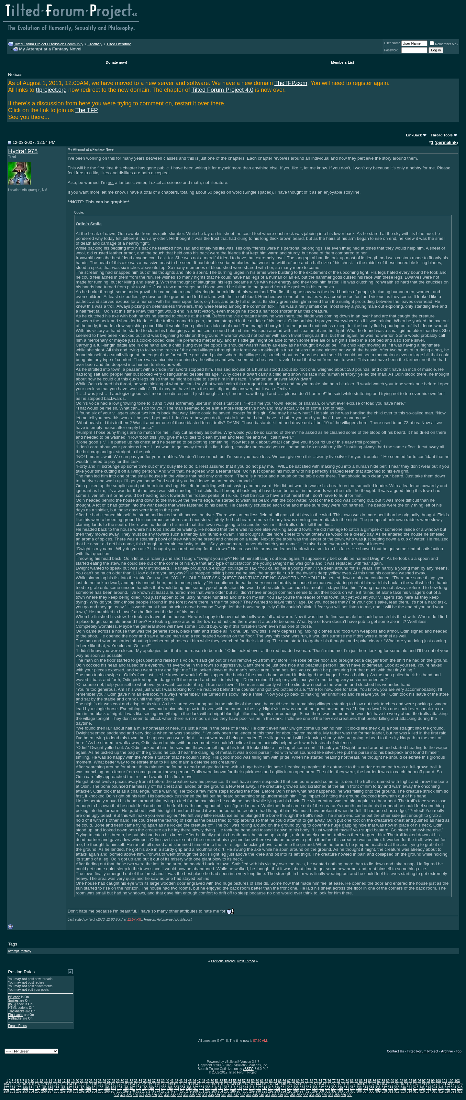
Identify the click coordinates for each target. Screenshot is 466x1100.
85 (370, 1081)
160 (359, 1084)
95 (414, 1081)
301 (327, 1091)
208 (201, 1088)
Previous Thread (223, 961)
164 (384, 1084)
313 (403, 1091)
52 (221, 1081)
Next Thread (246, 961)
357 (330, 1095)
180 (25, 1088)
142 (246, 1084)
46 (194, 1081)
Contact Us (395, 1051)
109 (37, 1084)
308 (371, 1091)
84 (365, 1081)
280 (195, 1091)
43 (181, 1081)
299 (315, 1091)
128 (157, 1084)
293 (277, 1091)
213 (233, 1088)
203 (170, 1088)
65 (280, 1081)
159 (353, 1084)
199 (145, 1088)
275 (164, 1091)
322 (460, 1091)
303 (340, 1091)
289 (252, 1091)
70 (302, 1081)
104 (6, 1084)
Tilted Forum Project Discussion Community (48, 44)
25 (100, 1081)
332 (173, 1095)
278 (182, 1091)
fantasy (26, 951)
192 (101, 1088)
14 (50, 1081)
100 (438, 1081)
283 (214, 1091)
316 (422, 1091)
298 (308, 1091)
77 (334, 1081)
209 (208, 1088)
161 (365, 1084)
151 (302, 1084)
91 (397, 1081)
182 (37, 1088)
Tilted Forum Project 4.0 (222, 90)
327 (141, 1095)
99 (433, 1081)
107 (25, 1084)
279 (189, 1091)
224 (302, 1088)
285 (226, 1091)
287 (239, 1091)
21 (81, 1081)
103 (457, 1081)
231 (346, 1088)
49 (208, 1081)
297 (302, 1091)
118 (94, 1084)
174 (447, 1084)
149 (290, 1084)
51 (216, 1081)
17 (64, 1081)
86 (374, 1081)
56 (239, 1081)
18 (68, 1081)
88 (383, 1081)
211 (220, 1088)
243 (422, 1088)
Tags (12, 944)
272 (145, 1091)
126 (145, 1084)
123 (126, 1084)
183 (44, 1088)
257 (50, 1091)
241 (409, 1088)
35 (145, 1081)
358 (337, 1095)
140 (233, 1084)
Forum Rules (17, 1026)
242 (415, 1088)
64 (275, 1081)
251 (12, 1091)
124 (132, 1084)
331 (167, 1095)
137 (214, 1084)
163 (378, 1084)
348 (274, 1095)
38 (158, 1081)
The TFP (86, 110)
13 (46, 1081)
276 (170, 1091)
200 (151, 1088)
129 (164, 1084)
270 (132, 1091)
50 (212, 1081)
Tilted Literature (118, 44)
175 (453, 1084)
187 (69, 1088)
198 (138, 1088)
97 (424, 1081)
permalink (446, 142)
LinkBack (414, 135)
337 (204, 1095)
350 (286, 1095)
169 (415, 1084)
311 (390, 1091)
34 (140, 1081)
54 (230, 1081)
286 (233, 1091)
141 (239, 1084)
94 (410, 1081)
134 (195, 1084)
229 (334, 1088)
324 (123, 1095)
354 (312, 1095)
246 (441, 1088)
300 (321, 1091)
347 (268, 1095)
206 (189, 1088)
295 (290, 1091)
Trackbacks (16, 1011)
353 (305, 1095)
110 (44, 1084)
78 (338, 1081)
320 (447, 1091)
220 (277, 1088)
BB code (14, 997)
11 (37, 1081)
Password (391, 50)
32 (131, 1081)
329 (154, 1095)
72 (311, 1081)
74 (320, 1081)
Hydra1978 (23, 151)
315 (415, 1091)
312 (397, 1091)
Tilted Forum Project (422, 1051)
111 (50, 1084)
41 (171, 1081)
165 (390, 1084)
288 (246, 1091)
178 (12, 1088)
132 (182, 1084)
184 (50, 1088)
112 (57, 1084)
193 (107, 1088)
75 (325, 1081)
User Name (392, 43)
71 (307, 1081)
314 (409, 1091)
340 (223, 1095)
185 (57, 1088)
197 (132, 1088)
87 (379, 1081)
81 (352, 1081)
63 (270, 1081)
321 (453, 1091)
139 (226, 1084)
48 (203, 1081)
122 (119, 1084)
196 (126, 1088)
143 (252, 1084)
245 (435, 1088)
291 (264, 1091)
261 (75, 1091)
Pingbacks (15, 1015)
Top (458, 1051)
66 (284, 1081)
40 (167, 1081)
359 (343, 1095)
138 (220, 1084)
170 (422, 1084)
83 (360, 1081)
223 (296, 1088)
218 (264, 1088)
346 (261, 1095)
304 (346, 1091)
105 (12, 1084)
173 (441, 1084)
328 (148, 1095)
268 (119, 1091)
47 (199, 1081)
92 (401, 1081)
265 (101, 1091)
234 (365, 1088)
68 (293, 1081)
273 (151, 1091)
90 (392, 1081)
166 (397, 1084)
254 (31, 1091)
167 (403, 1084)
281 (201, 1091)
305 (353, 1091)
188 (75, 1088)
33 (136, 1081)
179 (19, 1088)
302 (334, 1091)
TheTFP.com (290, 83)
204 (176, 1088)
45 (190, 1081)
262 (81, 1091)
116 (81, 1084)
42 (176, 1081)
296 (296, 1091)
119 (101, 1084)
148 (283, 1084)
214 (239, 1088)
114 (69, 1084)
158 (346, 1084)
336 (198, 1095)
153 (315, 1084)
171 (428, 1084)
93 (405, 1081)
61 (261, 1081)
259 (63, 1091)
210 (214, 1088)
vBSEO (248, 1069)
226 (315, 1088)
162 (371, 1084)
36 (149, 1081)
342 (236, 1095)
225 (308, 1088)
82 (356, 1081)
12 (41, 1081)
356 (324, 1095)
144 (258, 1084)
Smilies (13, 1000)
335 (192, 1095)
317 (428, 1091)
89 (388, 1081)
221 (283, 1088)
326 (135, 1095)
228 (327, 1088)
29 (117, 1081)
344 (248, 1095)
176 (460, 1084)
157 (340, 1084)
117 (88, 1084)
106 (19, 1084)
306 (359, 1091)
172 (435, 1084)
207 (195, 1088)
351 (293, 1095)
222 (290, 1088)
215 (246, 1088)
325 (129, 1095)
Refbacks (15, 1018)
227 (321, 1088)
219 (270, 1088)
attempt (13, 951)
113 (63, 1084)
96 (419, 1081)
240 (403, 1088)
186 (63, 1088)
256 (44, 1091)
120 (107, 1084)
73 (315, 1081)
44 (185, 1081)
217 (258, 1088)
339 (217, 1095)
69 (298, 1081)
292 (270, 1091)
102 (451, 1081)
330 (160, 1095)
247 (447, 1088)
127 (151, 1084)
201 (157, 1088)
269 (126, 1091)
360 (349, 1095)
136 (208, 1084)
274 (157, 1091)
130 (170, 1084)
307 (365, 1091)
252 (19, 1091)
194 (113, 1088)
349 (280, 1095)
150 (296, 1084)
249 (460, 1088)
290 (258, 1091)
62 (266, 1081)
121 (113, 1084)
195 (119, 1088)
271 (138, 1091)
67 (289, 1081)
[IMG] (12, 1004)
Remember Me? (444, 44)
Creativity (94, 44)
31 (126, 1081)
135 (201, 1084)
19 (72, 1081)
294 (283, 1091)
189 (81, 1088)
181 (31, 1088)
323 (116, 1095)
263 (88, 1091)
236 (378, 1088)
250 (6, 1091)
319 (441, 1091)
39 (163, 1081)
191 (94, 1088)
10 (32, 1081)
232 (353, 1088)
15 (55, 1081)
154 (321, 1084)
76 (329, 1081)
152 (308, 1084)
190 (88, 1088)
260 (69, 1091)
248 (453, 1088)
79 (343, 1081)
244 (428, 1088)
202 (164, 1088)
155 (327, 1084)
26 (104, 1081)
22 (86, 1081)
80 (347, 1081)
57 (244, 1081)
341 (230, 1095)
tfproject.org (51, 90)
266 (107, 1091)
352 (299, 1095)
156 (334, 1084)
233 (359, 1088)
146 (270, 1084)
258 (57, 1091)
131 (176, 1084)
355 (318, 1095)
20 (77, 1081)
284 (220, 1091)
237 (384, 1088)
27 (109, 1081)
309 (378, 1091)
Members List (342, 62)
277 (176, 1091)
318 (435, 1091)
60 (257, 1081)
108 (31, 1084)
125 (138, 1084)
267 (113, 1091)
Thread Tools (442, 135)
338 (211, 1095)
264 (94, 1091)
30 (122, 1081)
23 (91, 1081)
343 (242, 1095)
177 (6, 1088)
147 (277, 1084)
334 (186, 1095)
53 (225, 1081)
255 (37, 1091)
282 (208, 1091)
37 (154, 1081)
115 (75, 1084)
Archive (447, 1051)
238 (390, 1088)
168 (409, 1084)
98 (428, 1081)
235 (371, 1088)
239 (397, 1088)
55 (235, 1081)
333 (179, 1095)
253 (25, 1091)
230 (340, 1088)
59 (253, 1081)
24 (95, 1081)
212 (226, 1088)
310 (384, 1091)
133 (189, 1084)
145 (264, 1084)
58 (248, 1081)
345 (255, 1095)
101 (444, 1081)
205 (182, 1088)
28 (113, 1081)
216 (252, 1088)
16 (59, 1081)
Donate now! (116, 62)
